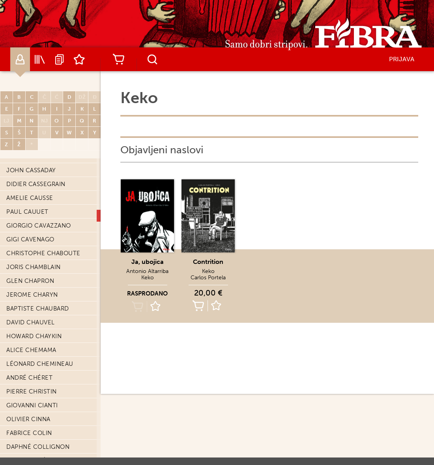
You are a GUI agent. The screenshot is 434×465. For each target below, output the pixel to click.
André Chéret (29, 377)
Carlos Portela (208, 277)
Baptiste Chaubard (37, 308)
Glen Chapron (30, 280)
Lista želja (79, 59)
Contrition (208, 261)
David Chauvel (30, 322)
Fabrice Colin (29, 433)
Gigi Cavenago (30, 239)
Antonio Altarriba (147, 271)
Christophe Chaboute (43, 253)
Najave (59, 59)
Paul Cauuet (27, 211)
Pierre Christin (31, 391)
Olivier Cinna (28, 419)
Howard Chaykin (34, 336)
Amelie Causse (29, 197)
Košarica (118, 59)
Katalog (40, 59)
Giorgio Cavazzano (38, 225)
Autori (20, 59)
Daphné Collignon (37, 446)
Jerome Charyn (32, 294)
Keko (147, 277)
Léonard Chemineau (39, 363)
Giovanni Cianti (32, 405)
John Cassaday (31, 170)
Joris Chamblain (33, 267)
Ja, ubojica (147, 261)
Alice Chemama (31, 350)
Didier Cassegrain (35, 184)
